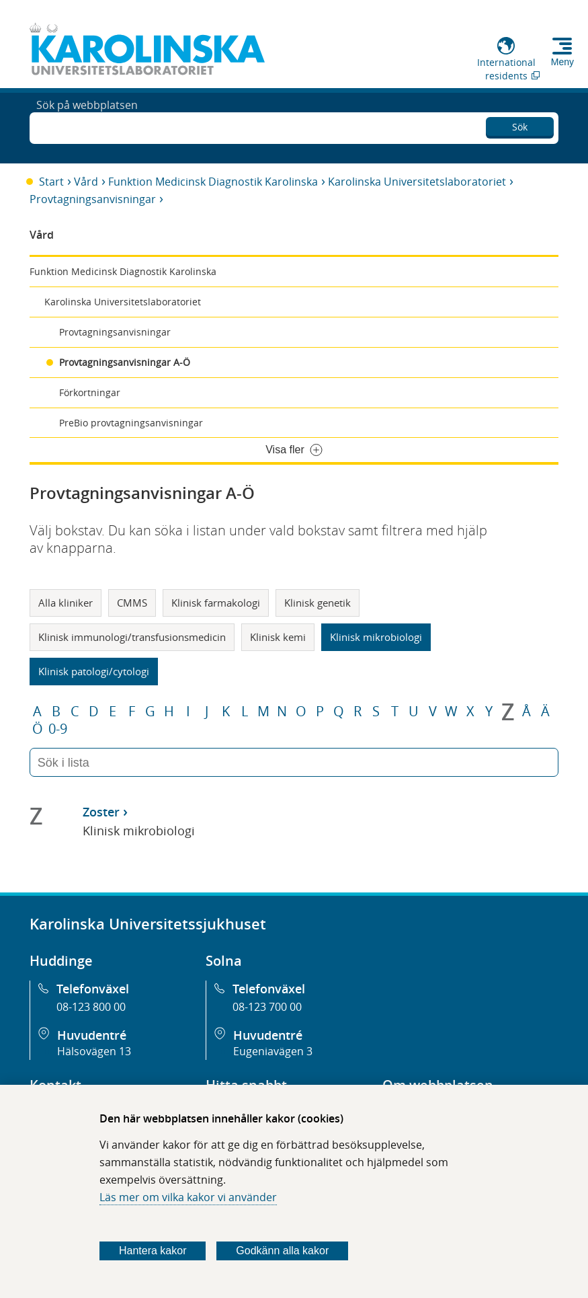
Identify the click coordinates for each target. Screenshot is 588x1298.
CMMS (132, 602)
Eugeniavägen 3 (272, 1051)
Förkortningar (89, 392)
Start (51, 181)
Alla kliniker (65, 602)
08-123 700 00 (267, 1006)
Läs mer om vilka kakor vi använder (188, 1197)
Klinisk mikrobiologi (376, 637)
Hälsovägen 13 (94, 1051)
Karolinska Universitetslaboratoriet (417, 181)
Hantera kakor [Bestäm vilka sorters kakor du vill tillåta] (153, 1250)
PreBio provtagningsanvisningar (131, 422)
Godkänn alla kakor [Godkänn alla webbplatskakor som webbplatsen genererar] (282, 1250)
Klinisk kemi (278, 637)
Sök (520, 124)
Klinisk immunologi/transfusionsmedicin (132, 637)
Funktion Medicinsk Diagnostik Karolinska (213, 181)
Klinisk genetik (317, 602)
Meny (562, 61)
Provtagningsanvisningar (93, 199)
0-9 (57, 729)
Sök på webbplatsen (87, 126)
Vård (86, 181)
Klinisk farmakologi (215, 602)
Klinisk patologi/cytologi (93, 671)
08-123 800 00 (91, 1006)
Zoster (101, 812)
